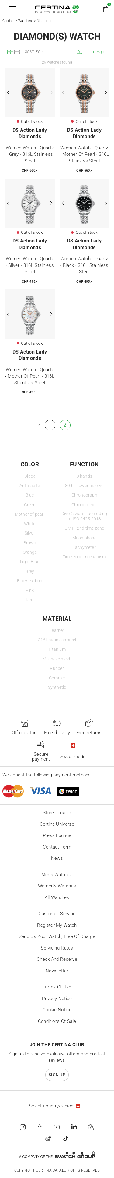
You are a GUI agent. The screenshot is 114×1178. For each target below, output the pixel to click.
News (57, 858)
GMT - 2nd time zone (84, 528)
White (29, 523)
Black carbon (29, 581)
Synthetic (57, 687)
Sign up (57, 1074)
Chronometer (84, 504)
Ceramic (57, 678)
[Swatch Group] (57, 1154)
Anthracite (29, 485)
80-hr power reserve (84, 485)
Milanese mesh (57, 659)
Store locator (57, 812)
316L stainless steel (57, 640)
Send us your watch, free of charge (57, 936)
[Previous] (8, 92)
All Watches (57, 897)
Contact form (57, 847)
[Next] (51, 92)
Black (29, 476)
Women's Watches (57, 886)
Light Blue (29, 561)
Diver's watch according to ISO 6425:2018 (84, 516)
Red (29, 599)
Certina (7, 21)
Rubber (57, 668)
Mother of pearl (30, 514)
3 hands (84, 476)
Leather (57, 630)
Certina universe (57, 824)
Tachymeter (84, 547)
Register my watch (57, 925)
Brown (29, 542)
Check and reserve (57, 959)
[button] (11, 9)
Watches (25, 21)
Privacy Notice (57, 998)
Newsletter (57, 971)
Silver (30, 533)
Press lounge (57, 835)
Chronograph (84, 495)
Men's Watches (57, 874)
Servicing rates (57, 948)
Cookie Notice (57, 1009)
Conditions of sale (57, 1021)
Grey (29, 571)
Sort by (32, 52)
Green (30, 504)
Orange (30, 552)
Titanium (57, 649)
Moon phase (84, 538)
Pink (30, 590)
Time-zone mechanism (84, 556)
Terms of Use (57, 987)
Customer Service (57, 913)
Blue (30, 495)
